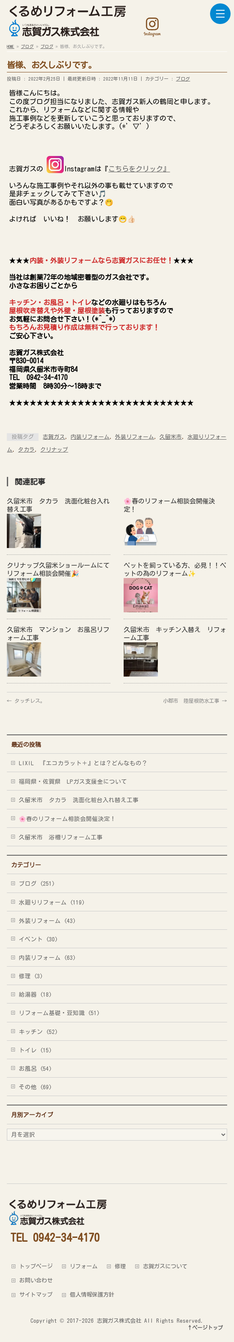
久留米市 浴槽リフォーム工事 (61, 837)
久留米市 (171, 437)
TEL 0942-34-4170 (55, 1237)
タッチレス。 (26, 700)
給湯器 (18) (35, 995)
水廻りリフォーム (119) (52, 902)
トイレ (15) (35, 1050)
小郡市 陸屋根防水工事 (195, 700)
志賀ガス (54, 437)
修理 (120, 1266)
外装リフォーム (134, 437)
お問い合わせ (36, 1280)
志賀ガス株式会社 (119, 1321)
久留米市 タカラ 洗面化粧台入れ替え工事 (79, 800)
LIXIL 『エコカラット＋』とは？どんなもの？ (83, 763)
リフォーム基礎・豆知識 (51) (59, 1013)
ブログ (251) (37, 884)
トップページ (36, 1266)
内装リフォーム (90, 437)
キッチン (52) (38, 1032)
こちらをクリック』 (139, 168)
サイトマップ (36, 1294)
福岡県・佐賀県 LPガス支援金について (73, 782)
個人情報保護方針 (92, 1294)
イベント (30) (38, 939)
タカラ (26, 449)
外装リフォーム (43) (47, 921)
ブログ (183, 78)
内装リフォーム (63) (47, 958)
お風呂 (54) (35, 1069)
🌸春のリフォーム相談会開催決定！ (67, 819)
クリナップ (54, 449)
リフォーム (84, 1266)
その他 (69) (35, 1087)
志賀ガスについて (165, 1266)
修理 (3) (31, 976)
